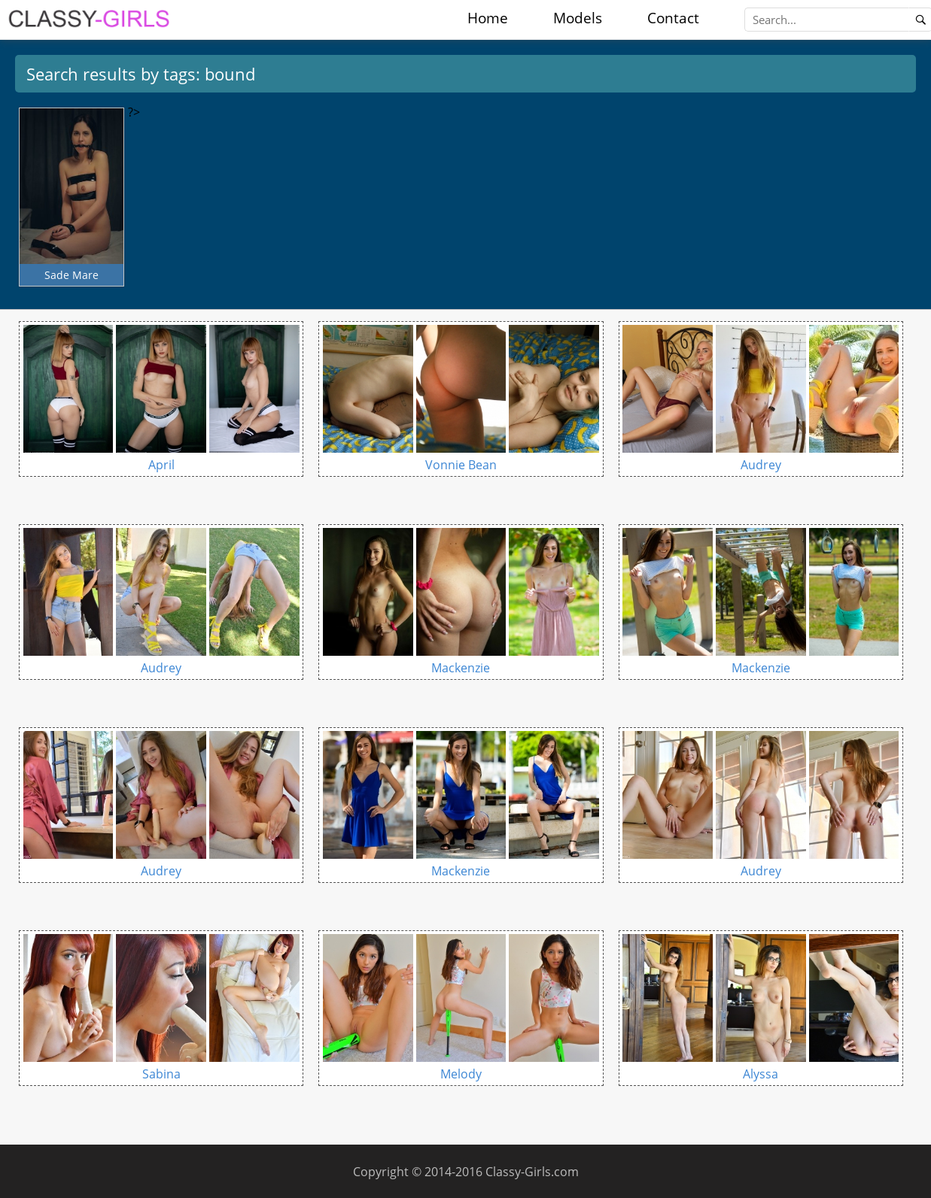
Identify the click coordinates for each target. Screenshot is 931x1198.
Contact (673, 18)
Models (577, 18)
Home (487, 18)
